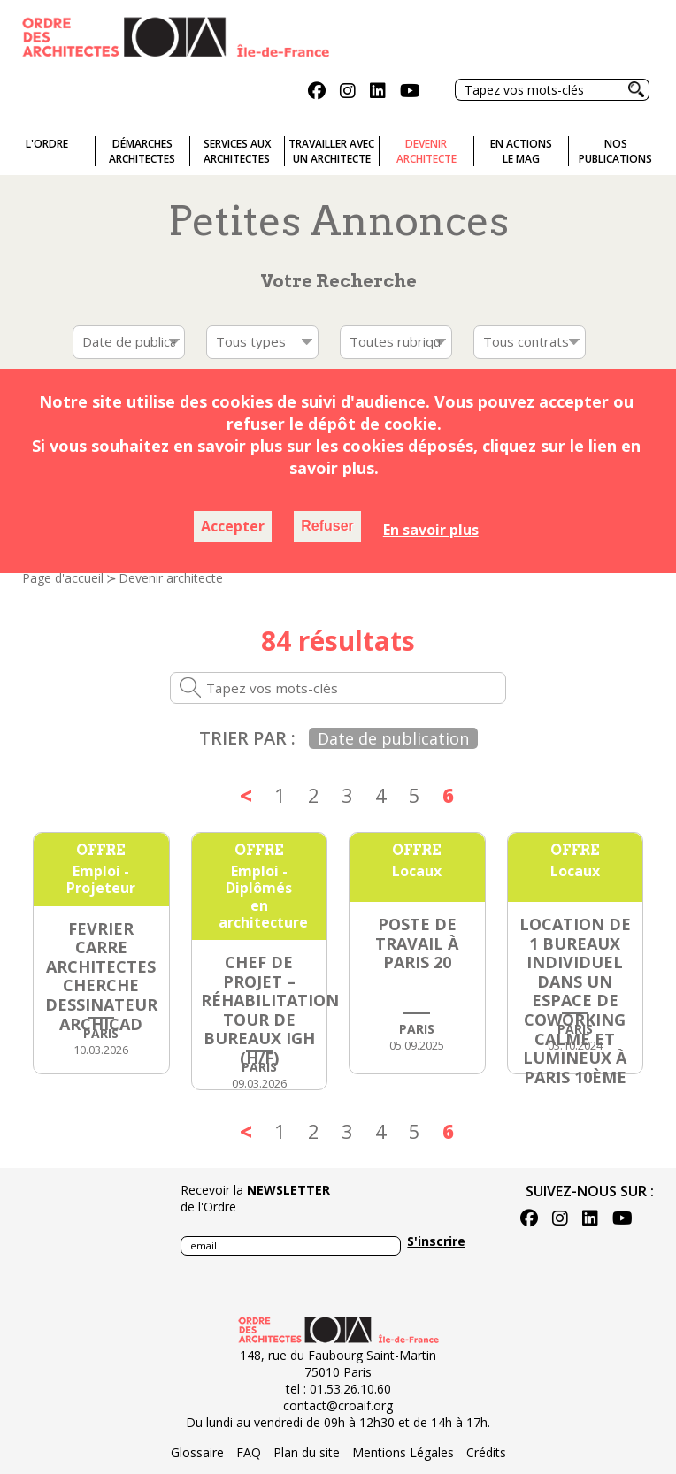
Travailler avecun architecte (331, 151)
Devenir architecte (171, 577)
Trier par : (247, 738)
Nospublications (615, 151)
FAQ (248, 1452)
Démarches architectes (142, 151)
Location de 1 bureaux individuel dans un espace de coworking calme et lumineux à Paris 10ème (575, 1000)
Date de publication (393, 738)
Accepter (233, 526)
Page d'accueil (63, 577)
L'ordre (47, 143)
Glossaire (197, 1452)
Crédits (486, 1452)
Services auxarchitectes (237, 151)
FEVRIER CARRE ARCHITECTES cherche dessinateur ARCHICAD (101, 976)
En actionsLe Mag (521, 151)
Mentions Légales (403, 1452)
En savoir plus (431, 529)
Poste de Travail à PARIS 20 (416, 943)
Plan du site (306, 1452)
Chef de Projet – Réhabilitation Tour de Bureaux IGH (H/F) (270, 1009)
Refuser (327, 525)
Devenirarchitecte (426, 151)
